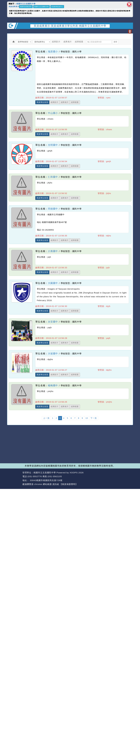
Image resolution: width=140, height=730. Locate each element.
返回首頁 (115, 476)
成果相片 (67, 42)
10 (86, 418)
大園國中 (53, 283)
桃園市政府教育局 (26, 6)
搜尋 (115, 42)
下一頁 (93, 418)
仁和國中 (53, 177)
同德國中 (53, 208)
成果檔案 (79, 42)
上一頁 (46, 418)
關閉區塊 (129, 4)
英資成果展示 (14, 6)
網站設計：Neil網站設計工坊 (14, 478)
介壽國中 (53, 251)
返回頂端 (128, 476)
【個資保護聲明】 (69, 484)
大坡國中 (53, 353)
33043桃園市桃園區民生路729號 (45, 480)
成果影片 (56, 42)
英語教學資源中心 (57, 6)
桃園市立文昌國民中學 (26, 4)
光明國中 (53, 145)
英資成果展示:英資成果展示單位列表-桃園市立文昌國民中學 (70, 25)
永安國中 (53, 321)
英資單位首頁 (42, 102)
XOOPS (74, 472)
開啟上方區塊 (130, 31)
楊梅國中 (53, 385)
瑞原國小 (53, 51)
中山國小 (53, 113)
